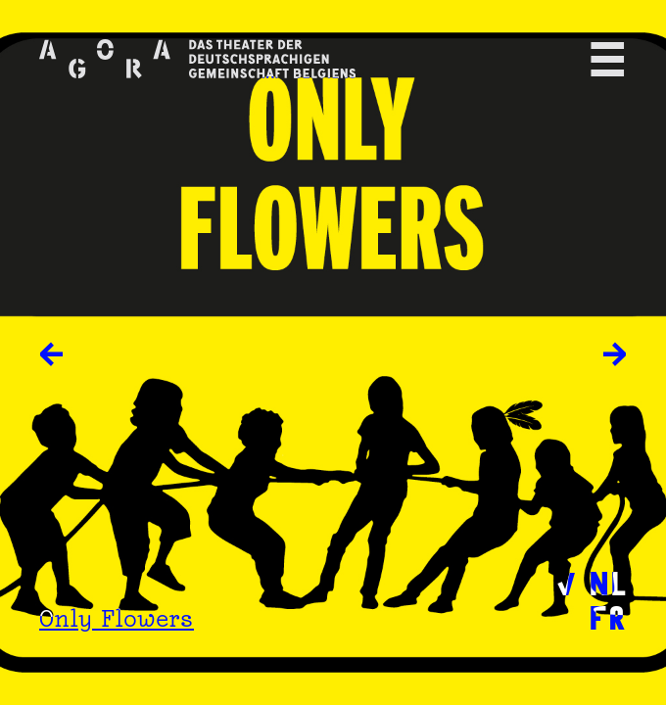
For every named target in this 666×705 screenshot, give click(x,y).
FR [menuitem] (608, 616)
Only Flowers (116, 618)
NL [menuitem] (608, 582)
